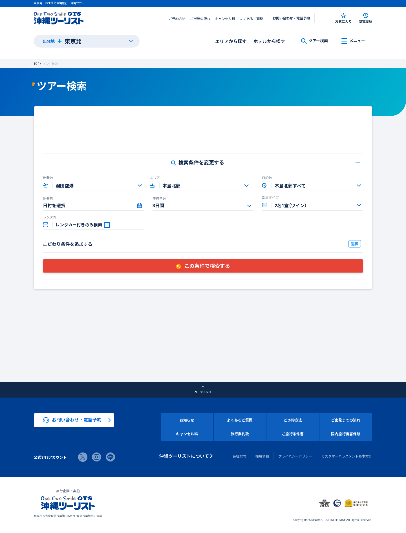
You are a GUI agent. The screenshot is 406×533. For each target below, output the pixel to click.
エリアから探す (231, 41)
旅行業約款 (240, 433)
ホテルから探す (269, 41)
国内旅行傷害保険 (345, 433)
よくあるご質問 (251, 18)
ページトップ (203, 389)
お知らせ (187, 420)
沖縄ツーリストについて (184, 456)
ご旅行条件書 (293, 433)
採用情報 (262, 456)
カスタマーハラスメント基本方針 (346, 456)
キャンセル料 (225, 18)
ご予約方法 (177, 18)
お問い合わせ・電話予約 (291, 18)
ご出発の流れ (200, 18)
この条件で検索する (203, 265)
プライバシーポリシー (295, 456)
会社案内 (239, 456)
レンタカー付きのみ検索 (79, 225)
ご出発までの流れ (345, 420)
